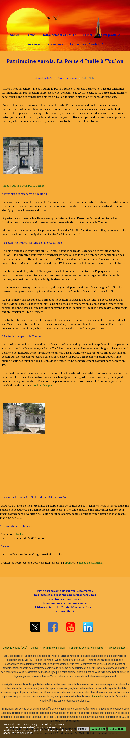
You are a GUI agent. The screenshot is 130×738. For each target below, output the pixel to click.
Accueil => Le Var (44, 78)
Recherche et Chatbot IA (86, 44)
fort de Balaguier (43, 385)
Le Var (30, 35)
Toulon (19, 534)
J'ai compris (117, 728)
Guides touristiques (68, 78)
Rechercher (97, 696)
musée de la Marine (90, 562)
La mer (87, 35)
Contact (35, 647)
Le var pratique (109, 35)
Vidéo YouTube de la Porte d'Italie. (24, 185)
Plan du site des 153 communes (86, 647)
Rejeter (82, 728)
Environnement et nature (59, 35)
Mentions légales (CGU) (14, 647)
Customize (98, 728)
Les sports (34, 44)
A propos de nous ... (117, 647)
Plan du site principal (54, 647)
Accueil (15, 35)
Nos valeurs (55, 44)
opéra (68, 562)
